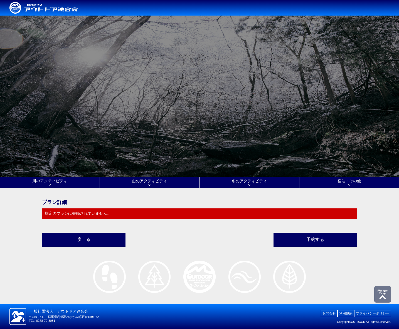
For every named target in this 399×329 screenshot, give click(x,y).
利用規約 (346, 313)
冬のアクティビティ (249, 181)
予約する (315, 239)
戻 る (83, 239)
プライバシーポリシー (372, 313)
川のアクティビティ (49, 181)
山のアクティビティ (149, 181)
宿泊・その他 (349, 181)
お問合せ (329, 313)
